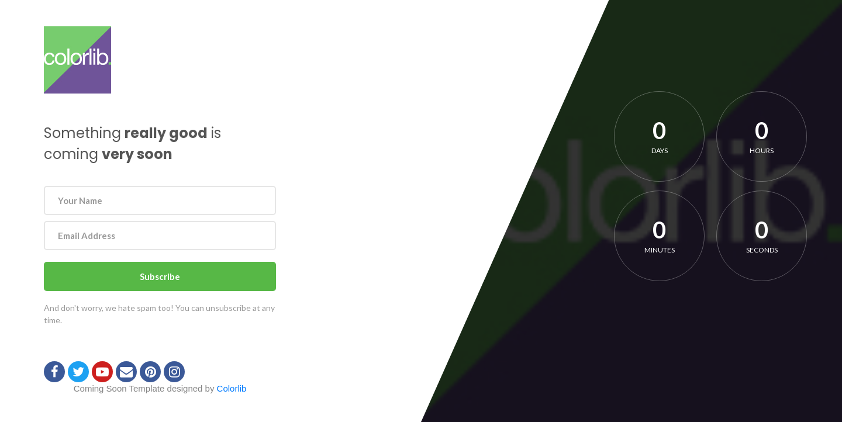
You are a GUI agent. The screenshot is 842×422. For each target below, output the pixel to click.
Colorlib (232, 388)
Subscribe (160, 276)
